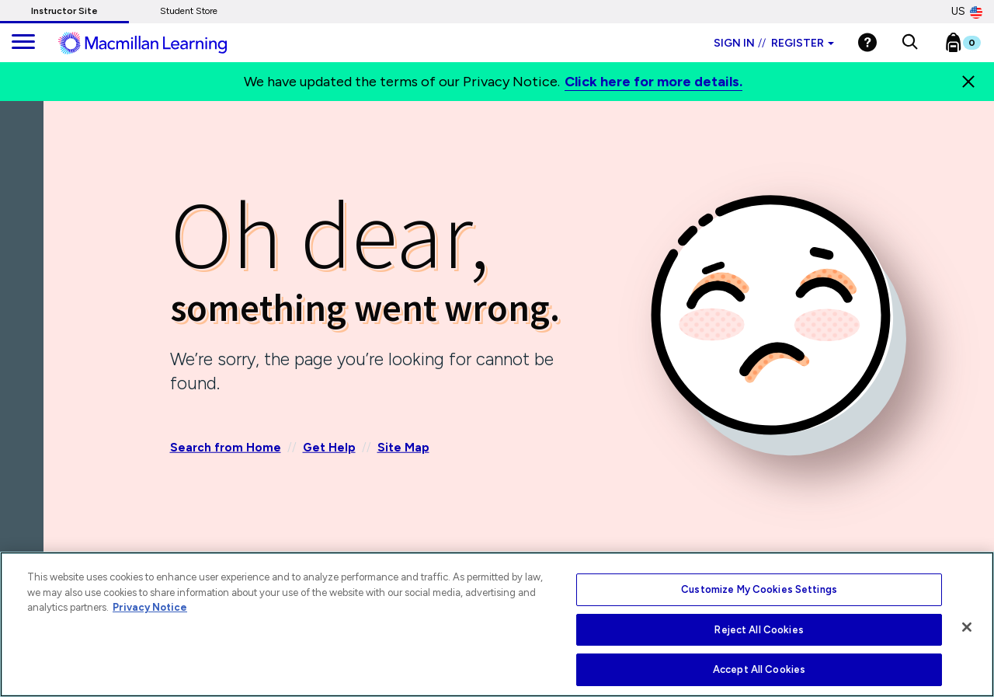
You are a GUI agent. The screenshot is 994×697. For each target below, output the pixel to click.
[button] (909, 42)
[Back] (26, 193)
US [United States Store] (966, 12)
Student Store (188, 10)
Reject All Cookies (758, 630)
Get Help (329, 448)
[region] (497, 624)
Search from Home (225, 448)
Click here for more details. (653, 81)
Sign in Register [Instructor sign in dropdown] (774, 43)
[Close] (968, 81)
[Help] (867, 42)
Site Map (403, 448)
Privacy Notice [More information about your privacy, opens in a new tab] (150, 607)
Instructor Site (64, 10)
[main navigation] (23, 42)
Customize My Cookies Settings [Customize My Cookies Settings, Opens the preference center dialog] (759, 589)
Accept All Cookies (759, 669)
